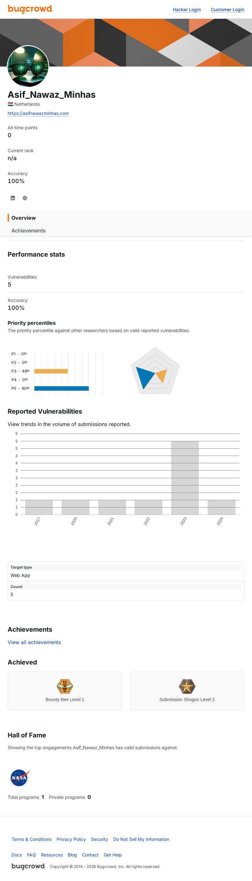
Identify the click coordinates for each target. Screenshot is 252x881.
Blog (72, 854)
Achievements (28, 230)
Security (99, 839)
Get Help (113, 854)
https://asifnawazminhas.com (38, 113)
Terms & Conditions (31, 839)
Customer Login (227, 9)
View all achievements (34, 642)
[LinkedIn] (13, 198)
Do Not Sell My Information (141, 839)
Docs (16, 854)
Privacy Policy (71, 839)
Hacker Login (187, 9)
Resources (52, 854)
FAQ (31, 854)
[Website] (25, 198)
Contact (90, 854)
